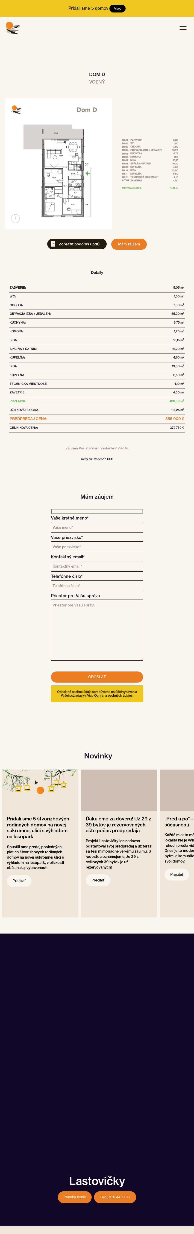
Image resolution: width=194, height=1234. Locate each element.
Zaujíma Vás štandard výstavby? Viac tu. (97, 448)
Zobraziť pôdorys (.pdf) (79, 244)
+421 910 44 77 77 (115, 1197)
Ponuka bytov (75, 1197)
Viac (117, 8)
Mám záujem (129, 244)
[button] (184, 26)
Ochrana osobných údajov (113, 695)
